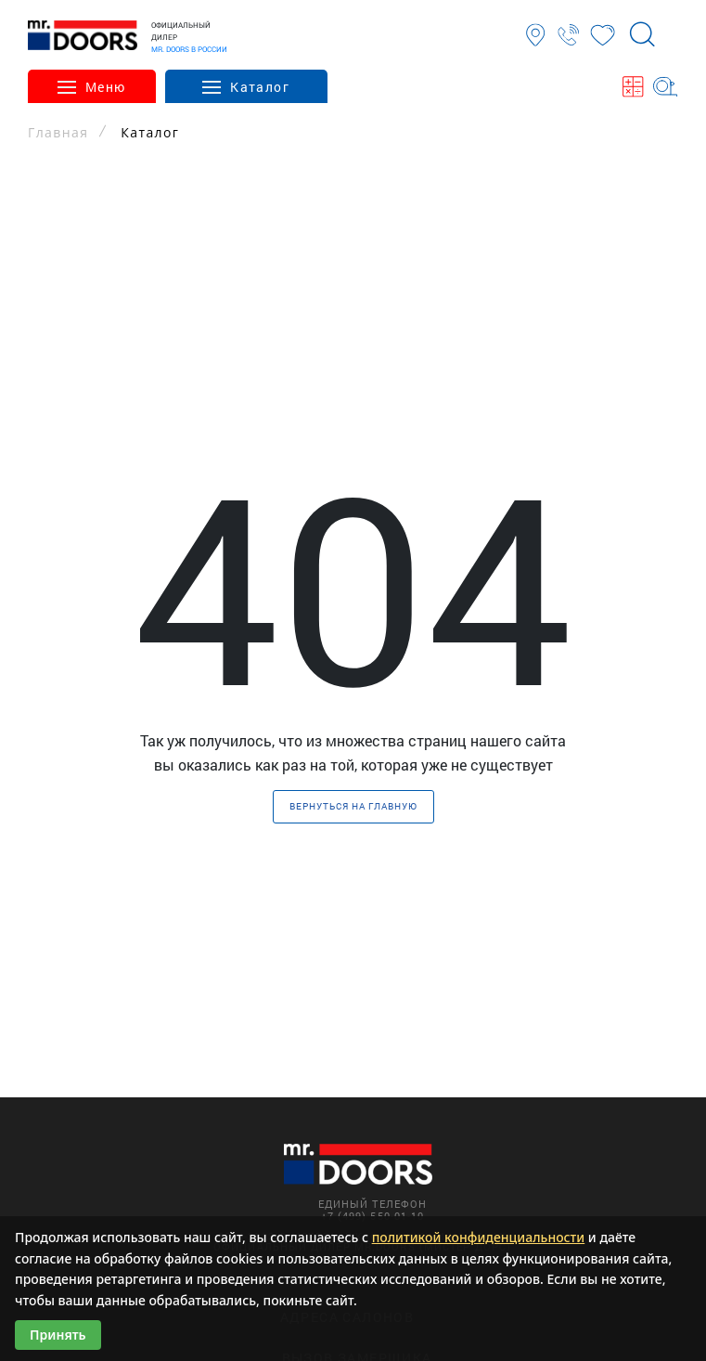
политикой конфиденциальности (478, 1237)
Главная (58, 132)
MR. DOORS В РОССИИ (189, 49)
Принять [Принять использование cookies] (58, 1334)
